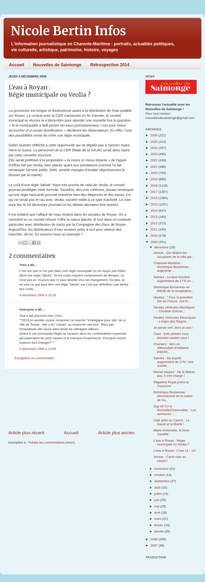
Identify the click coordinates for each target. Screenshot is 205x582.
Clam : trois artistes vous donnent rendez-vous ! (171, 335)
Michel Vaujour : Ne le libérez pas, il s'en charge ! (174, 374)
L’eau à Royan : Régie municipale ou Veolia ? (171, 442)
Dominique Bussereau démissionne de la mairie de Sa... (173, 396)
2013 (154, 217)
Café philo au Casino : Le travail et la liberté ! (172, 422)
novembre (161, 468)
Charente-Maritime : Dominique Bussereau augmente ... (171, 266)
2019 (154, 179)
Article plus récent (26, 432)
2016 (154, 198)
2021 (154, 166)
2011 (154, 229)
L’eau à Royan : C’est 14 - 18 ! (175, 450)
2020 (154, 173)
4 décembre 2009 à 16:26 (37, 295)
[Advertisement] (71, 399)
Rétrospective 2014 (109, 64)
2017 (154, 192)
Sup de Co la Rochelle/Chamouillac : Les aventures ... (175, 410)
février (159, 525)
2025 (154, 141)
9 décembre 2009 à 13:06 (37, 349)
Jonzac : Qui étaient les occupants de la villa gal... (174, 254)
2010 (154, 235)
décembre (161, 247)
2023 (154, 154)
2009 (154, 242)
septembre (162, 481)
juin (157, 500)
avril (157, 512)
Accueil (16, 64)
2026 (154, 135)
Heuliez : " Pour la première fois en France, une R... (173, 299)
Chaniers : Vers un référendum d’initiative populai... (171, 347)
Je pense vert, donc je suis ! (173, 327)
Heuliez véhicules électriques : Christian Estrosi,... (174, 309)
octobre (160, 475)
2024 (154, 148)
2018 (154, 185)
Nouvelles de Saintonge (57, 64)
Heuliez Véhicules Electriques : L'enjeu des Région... (175, 319)
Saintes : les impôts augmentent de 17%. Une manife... (174, 362)
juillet (158, 493)
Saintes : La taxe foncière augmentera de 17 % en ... (174, 279)
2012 (154, 223)
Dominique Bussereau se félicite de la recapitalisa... (174, 289)
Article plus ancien (116, 432)
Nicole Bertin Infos (68, 31)
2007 (154, 545)
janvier (159, 531)
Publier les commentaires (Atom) (51, 442)
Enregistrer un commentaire (34, 358)
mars (158, 519)
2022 (154, 160)
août (157, 487)
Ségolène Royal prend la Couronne (171, 384)
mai (157, 506)
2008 (154, 539)
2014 (154, 210)
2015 (154, 204)
